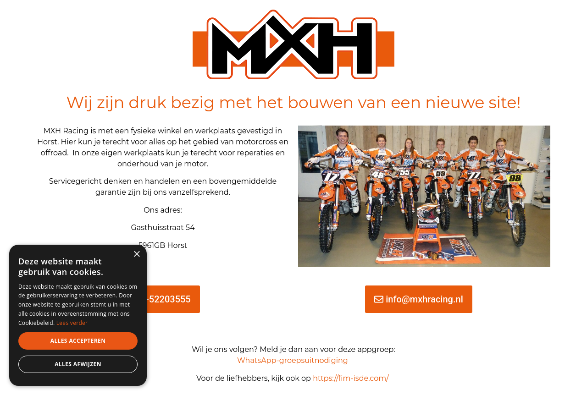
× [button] (136, 254)
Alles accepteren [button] (78, 341)
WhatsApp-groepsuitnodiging (292, 360)
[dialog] (78, 315)
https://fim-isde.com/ (352, 378)
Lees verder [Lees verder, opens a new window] (72, 323)
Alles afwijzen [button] (78, 364)
